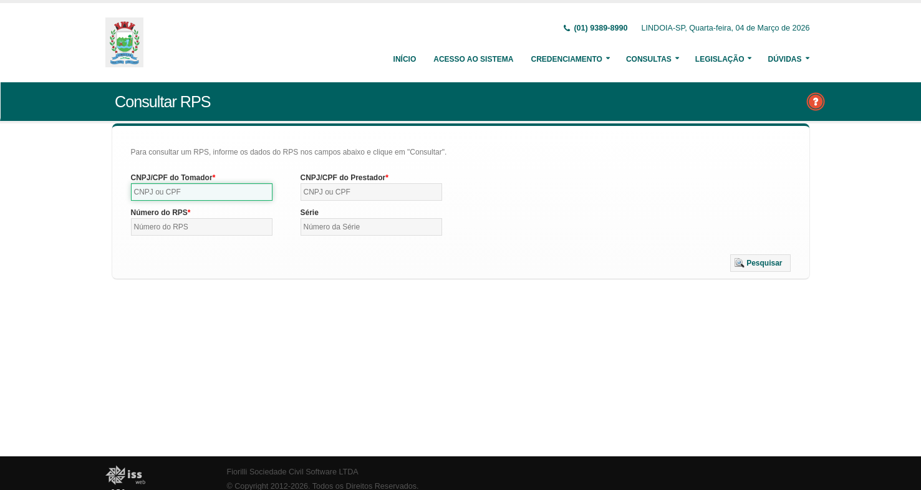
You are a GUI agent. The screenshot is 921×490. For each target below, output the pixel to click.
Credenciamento (566, 59)
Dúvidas (784, 59)
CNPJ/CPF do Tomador (172, 177)
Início (405, 59)
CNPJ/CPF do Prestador (343, 177)
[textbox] (202, 192)
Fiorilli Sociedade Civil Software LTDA (293, 472)
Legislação (720, 59)
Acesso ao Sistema (473, 59)
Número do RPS (159, 212)
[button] (760, 263)
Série (310, 212)
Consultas (649, 59)
